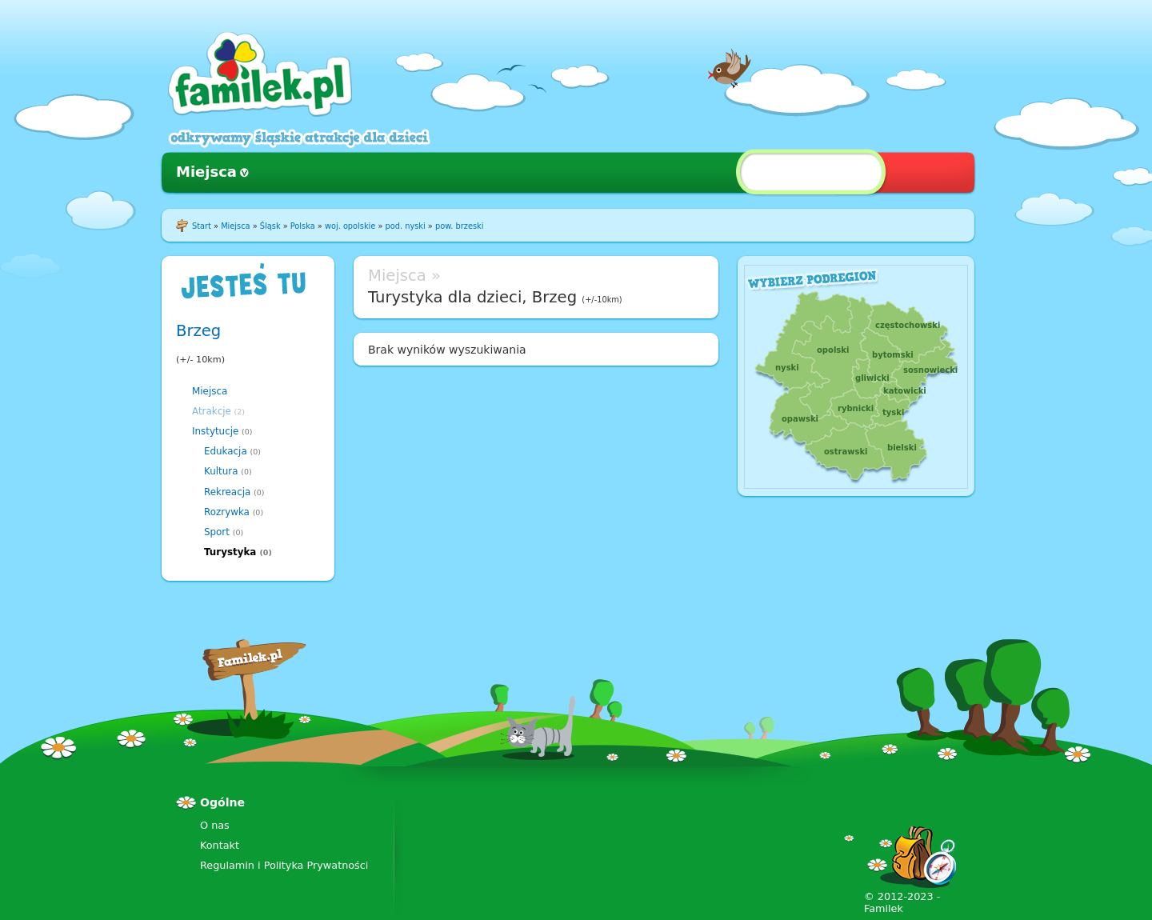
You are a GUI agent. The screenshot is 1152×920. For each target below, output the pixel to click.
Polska (302, 226)
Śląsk (270, 226)
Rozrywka (227, 512)
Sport (217, 532)
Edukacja (225, 451)
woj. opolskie (350, 226)
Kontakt (219, 845)
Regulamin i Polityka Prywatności (284, 865)
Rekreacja (227, 492)
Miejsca (206, 171)
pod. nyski (406, 226)
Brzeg (198, 331)
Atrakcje (211, 411)
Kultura (221, 471)
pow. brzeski (459, 226)
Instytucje (215, 431)
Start (201, 226)
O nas (215, 825)
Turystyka (230, 552)
